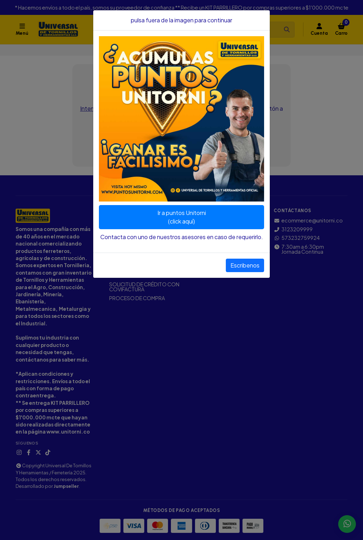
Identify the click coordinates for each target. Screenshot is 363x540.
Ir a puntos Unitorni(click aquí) (181, 217)
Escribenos (244, 265)
